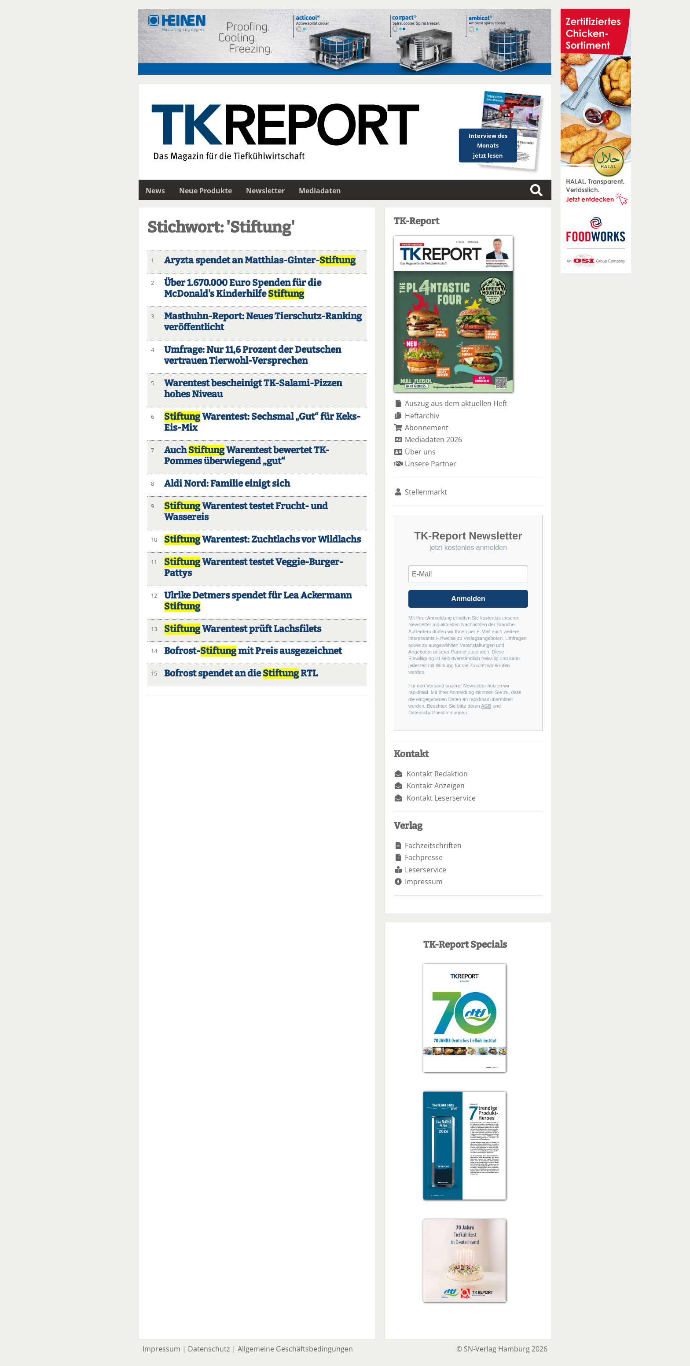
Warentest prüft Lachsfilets (242, 629)
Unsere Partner (430, 464)
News (155, 191)
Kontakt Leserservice (441, 798)
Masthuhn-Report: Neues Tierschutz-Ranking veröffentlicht (263, 322)
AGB (486, 706)
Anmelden (468, 598)
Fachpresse (424, 857)
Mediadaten (320, 191)
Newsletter (265, 191)
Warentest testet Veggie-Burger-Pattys (253, 568)
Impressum (424, 881)
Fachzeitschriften (433, 845)
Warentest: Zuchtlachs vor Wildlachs (262, 539)
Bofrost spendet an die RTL (241, 673)
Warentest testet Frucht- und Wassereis (246, 512)
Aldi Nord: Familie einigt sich (227, 483)
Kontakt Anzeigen (436, 785)
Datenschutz (209, 1349)
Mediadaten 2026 (433, 439)
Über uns (420, 452)
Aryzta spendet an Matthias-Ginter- (260, 260)
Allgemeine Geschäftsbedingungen (295, 1349)
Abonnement (426, 427)
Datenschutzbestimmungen (437, 712)
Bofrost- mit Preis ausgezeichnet (253, 651)
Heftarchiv (422, 416)
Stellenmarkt (426, 492)
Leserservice (425, 870)
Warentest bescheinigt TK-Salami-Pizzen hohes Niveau (253, 389)
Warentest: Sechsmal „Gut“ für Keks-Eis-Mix (262, 422)
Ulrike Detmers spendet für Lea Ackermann (258, 601)
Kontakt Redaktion (437, 774)
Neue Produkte (205, 191)
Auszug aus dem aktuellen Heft (456, 403)
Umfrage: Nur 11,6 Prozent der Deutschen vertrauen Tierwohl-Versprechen (252, 355)
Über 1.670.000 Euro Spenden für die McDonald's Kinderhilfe (242, 288)
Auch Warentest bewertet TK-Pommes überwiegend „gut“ (246, 456)
